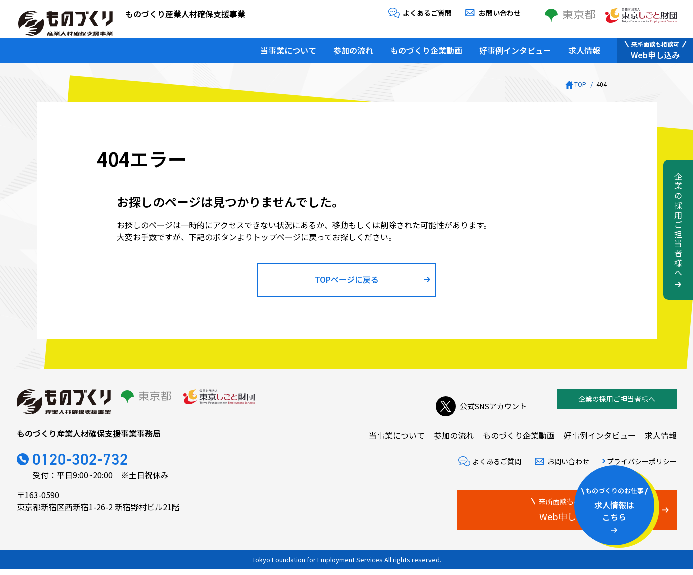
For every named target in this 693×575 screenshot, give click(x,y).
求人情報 (584, 47)
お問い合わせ (500, 13)
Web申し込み (655, 47)
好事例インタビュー (515, 47)
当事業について (288, 47)
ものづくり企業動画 (426, 47)
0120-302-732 (90, 466)
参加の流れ (353, 47)
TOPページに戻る (346, 282)
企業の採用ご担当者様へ (616, 405)
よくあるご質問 (427, 13)
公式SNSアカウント (479, 405)
